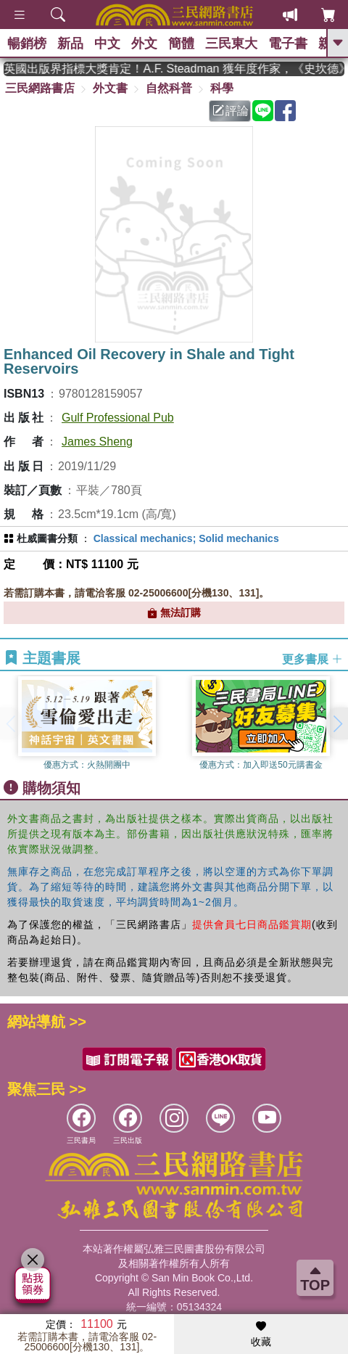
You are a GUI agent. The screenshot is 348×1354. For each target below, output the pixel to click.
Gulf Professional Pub (118, 417)
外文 (144, 43)
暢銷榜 (26, 43)
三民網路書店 (40, 88)
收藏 (261, 1334)
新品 (70, 43)
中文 (107, 43)
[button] (337, 723)
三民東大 (231, 43)
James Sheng (97, 441)
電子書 (287, 43)
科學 (221, 88)
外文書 (110, 88)
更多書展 (312, 658)
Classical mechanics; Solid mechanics (186, 538)
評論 (230, 110)
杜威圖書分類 (47, 538)
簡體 (181, 43)
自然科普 (169, 88)
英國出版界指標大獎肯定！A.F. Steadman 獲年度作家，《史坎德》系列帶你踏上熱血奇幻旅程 (185, 68)
